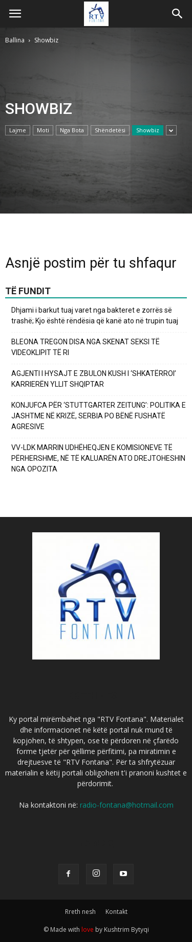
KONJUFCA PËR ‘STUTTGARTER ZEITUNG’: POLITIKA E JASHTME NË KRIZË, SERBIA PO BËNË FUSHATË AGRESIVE (98, 416)
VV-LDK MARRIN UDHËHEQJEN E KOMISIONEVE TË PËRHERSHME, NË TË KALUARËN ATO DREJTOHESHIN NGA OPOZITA (98, 458)
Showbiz (147, 130)
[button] (177, 14)
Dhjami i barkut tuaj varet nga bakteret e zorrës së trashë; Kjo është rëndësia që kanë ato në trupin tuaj (94, 315)
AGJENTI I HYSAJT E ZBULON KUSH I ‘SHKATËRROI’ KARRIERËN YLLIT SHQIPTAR (93, 378)
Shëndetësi (110, 130)
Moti (43, 130)
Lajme (17, 130)
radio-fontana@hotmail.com (127, 805)
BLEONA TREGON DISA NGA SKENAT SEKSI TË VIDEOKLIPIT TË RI (85, 347)
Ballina (15, 40)
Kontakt (116, 911)
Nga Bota (72, 130)
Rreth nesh (80, 911)
